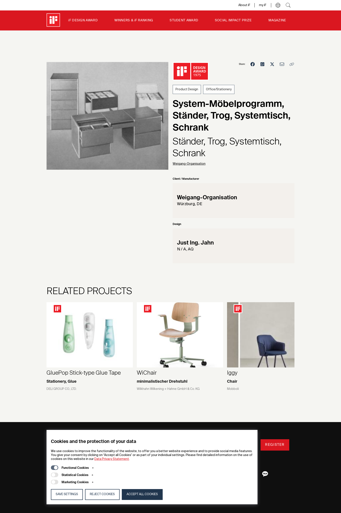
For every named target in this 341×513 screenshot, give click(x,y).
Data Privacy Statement (111, 459)
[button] (277, 5)
